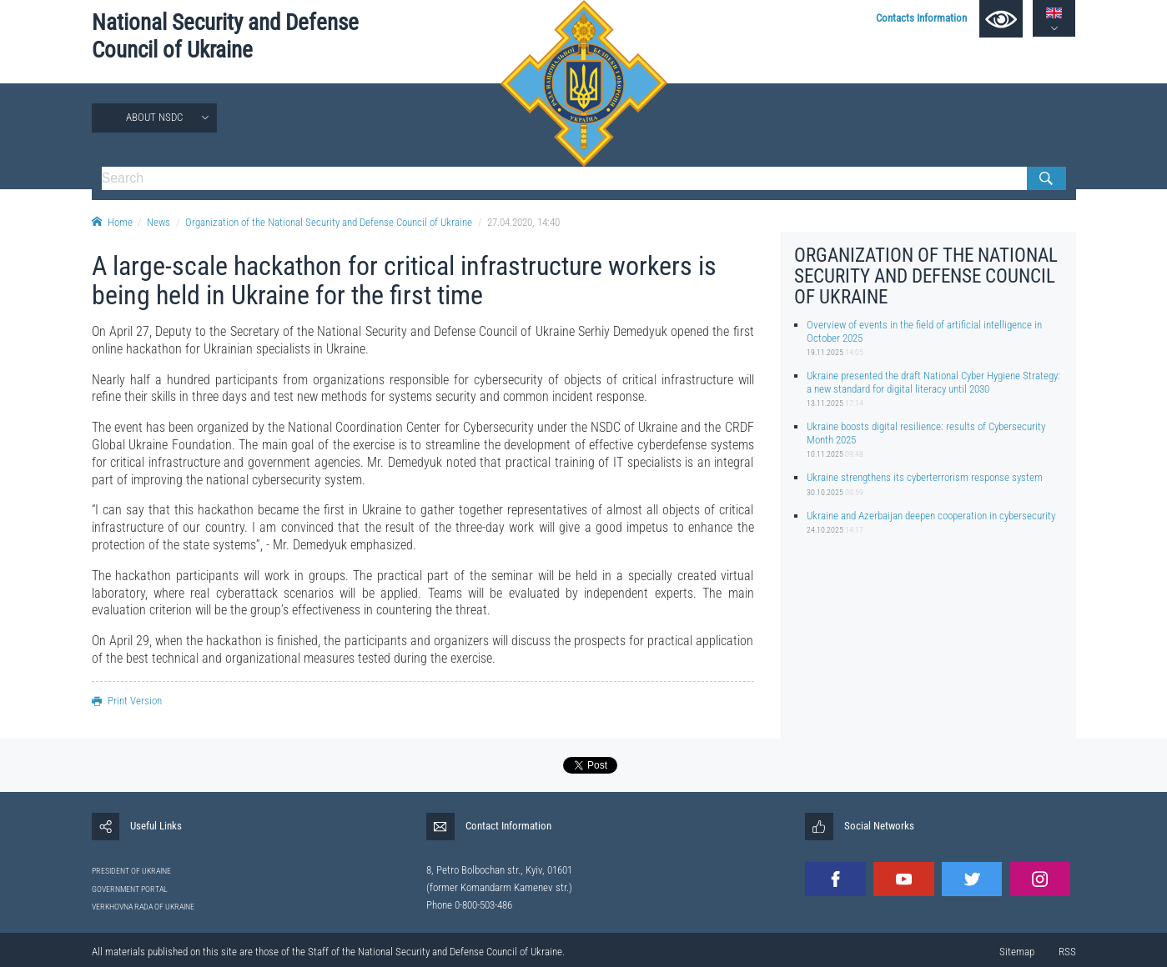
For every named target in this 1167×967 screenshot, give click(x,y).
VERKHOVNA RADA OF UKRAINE (143, 906)
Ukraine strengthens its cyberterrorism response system (925, 477)
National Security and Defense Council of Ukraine (225, 36)
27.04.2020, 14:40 (523, 222)
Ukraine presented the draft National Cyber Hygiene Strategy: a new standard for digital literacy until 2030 (933, 381)
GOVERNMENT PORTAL (130, 889)
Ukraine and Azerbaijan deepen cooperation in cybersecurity (931, 515)
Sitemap (1016, 951)
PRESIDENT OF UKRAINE (131, 870)
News (158, 222)
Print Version (127, 700)
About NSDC (154, 117)
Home (112, 222)
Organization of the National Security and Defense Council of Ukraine (328, 222)
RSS (1067, 951)
